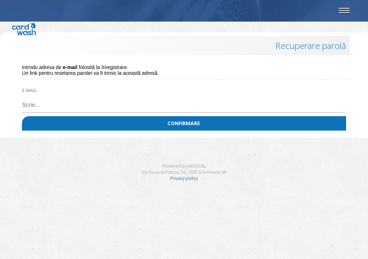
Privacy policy (184, 178)
